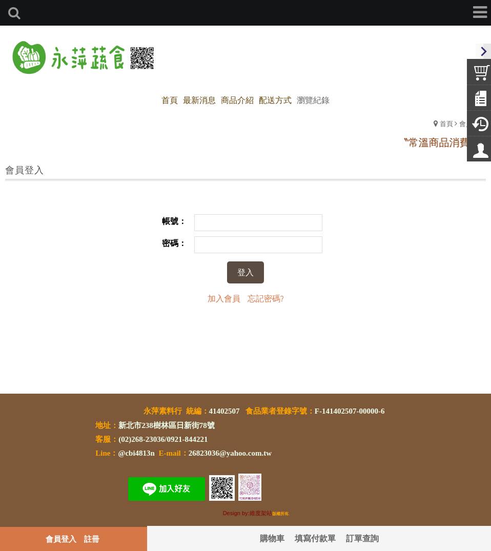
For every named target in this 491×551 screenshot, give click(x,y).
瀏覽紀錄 (313, 99)
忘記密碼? (266, 298)
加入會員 (224, 298)
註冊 (91, 539)
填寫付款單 (315, 538)
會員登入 (61, 539)
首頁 (446, 123)
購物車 (272, 538)
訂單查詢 (362, 538)
